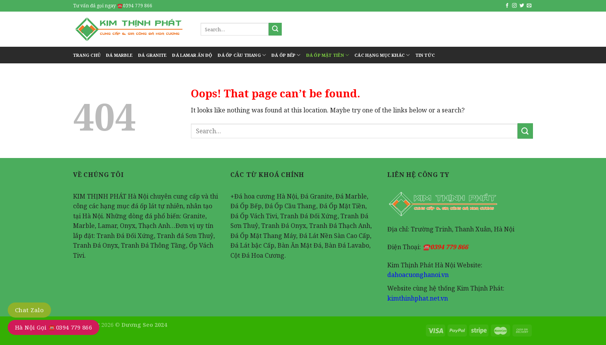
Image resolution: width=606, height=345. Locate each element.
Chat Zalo (29, 310)
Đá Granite (152, 55)
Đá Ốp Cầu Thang (242, 55)
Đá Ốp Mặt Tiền (327, 55)
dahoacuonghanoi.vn (418, 274)
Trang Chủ (86, 55)
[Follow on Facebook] (507, 5)
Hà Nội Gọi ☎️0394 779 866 (53, 327)
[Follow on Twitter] (521, 5)
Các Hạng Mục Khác (382, 55)
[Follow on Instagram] (514, 5)
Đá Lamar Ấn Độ (192, 55)
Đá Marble (119, 55)
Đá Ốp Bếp (285, 55)
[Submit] (275, 29)
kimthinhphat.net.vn (417, 298)
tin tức (425, 55)
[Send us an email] (529, 5)
